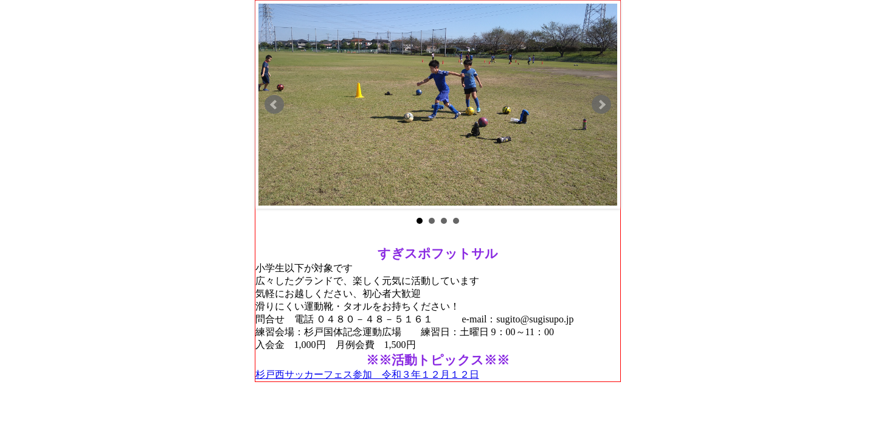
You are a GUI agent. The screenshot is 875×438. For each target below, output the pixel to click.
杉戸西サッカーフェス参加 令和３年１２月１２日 (367, 374)
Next (601, 104)
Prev (274, 104)
